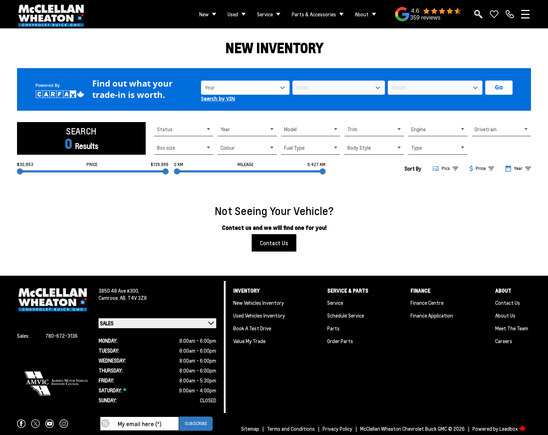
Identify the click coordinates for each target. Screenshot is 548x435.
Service (265, 14)
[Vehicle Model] (435, 88)
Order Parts (340, 341)
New (204, 14)
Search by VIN (218, 99)
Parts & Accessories (314, 14)
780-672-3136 (61, 335)
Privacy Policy (337, 428)
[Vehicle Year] (245, 88)
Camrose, (109, 297)
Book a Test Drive (252, 328)
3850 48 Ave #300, (119, 290)
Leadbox (512, 428)
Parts (333, 328)
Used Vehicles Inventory (259, 315)
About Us (505, 315)
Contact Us (274, 243)
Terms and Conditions (291, 428)
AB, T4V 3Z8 (133, 297)
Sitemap (250, 428)
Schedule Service (345, 315)
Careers (503, 341)
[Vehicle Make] (338, 88)
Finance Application (431, 315)
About (362, 14)
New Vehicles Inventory (258, 302)
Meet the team (511, 328)
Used (233, 14)
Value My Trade (249, 341)
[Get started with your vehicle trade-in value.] (499, 88)
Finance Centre (426, 302)
